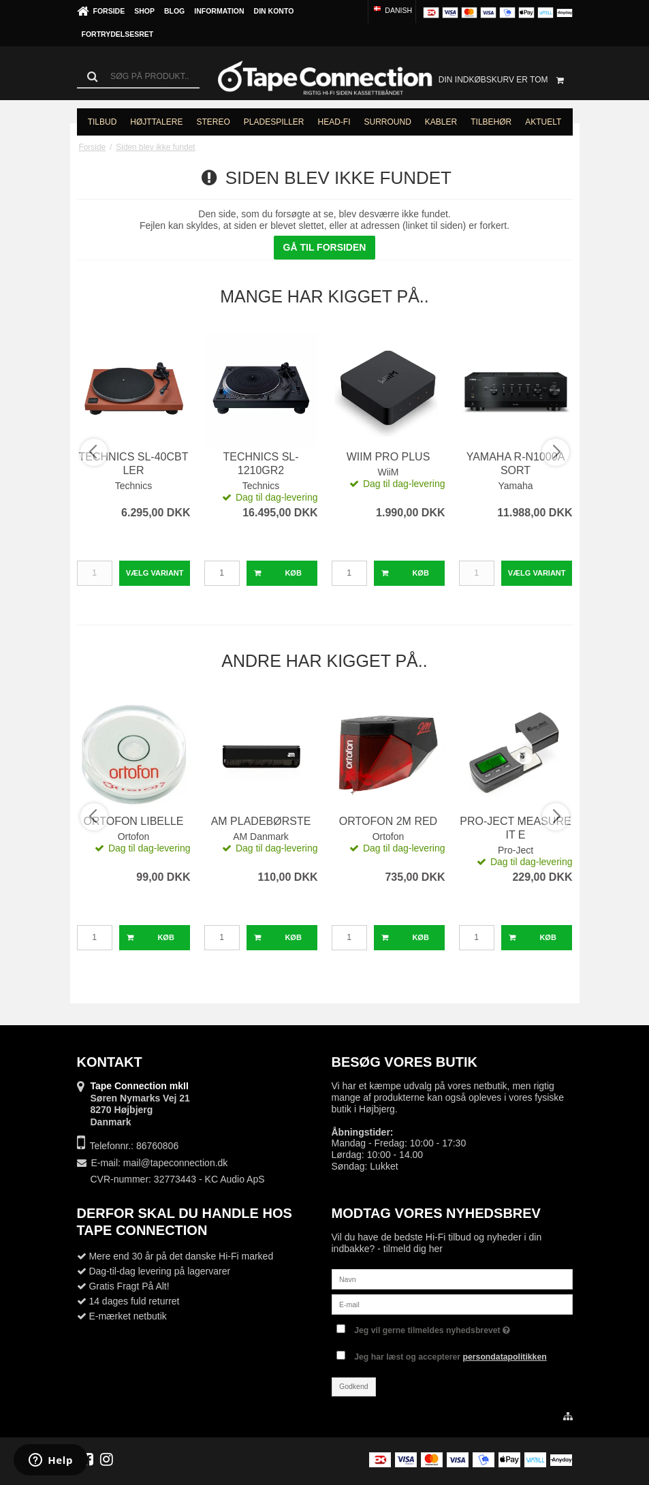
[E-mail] (452, 1303)
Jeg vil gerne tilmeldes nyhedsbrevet (432, 1327)
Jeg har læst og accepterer (450, 1357)
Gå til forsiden (324, 247)
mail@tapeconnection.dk (175, 1162)
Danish (392, 10)
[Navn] (452, 1278)
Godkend (353, 1386)
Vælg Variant (155, 573)
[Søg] (138, 76)
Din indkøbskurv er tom (506, 79)
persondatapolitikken (505, 1357)
